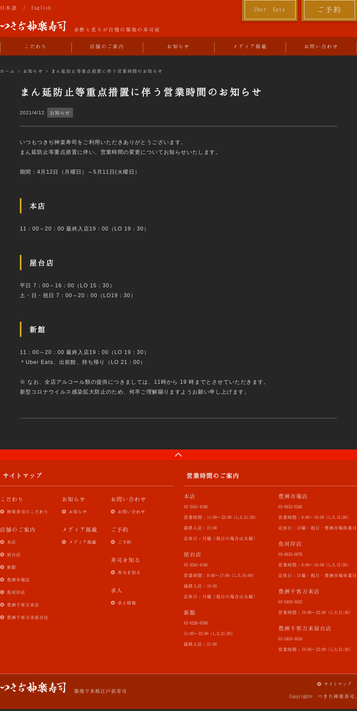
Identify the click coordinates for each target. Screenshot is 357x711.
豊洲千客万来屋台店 (28, 617)
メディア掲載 (250, 46)
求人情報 (127, 602)
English (41, 7)
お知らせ (178, 46)
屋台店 (14, 554)
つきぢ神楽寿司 (33, 26)
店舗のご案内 (107, 46)
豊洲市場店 (18, 579)
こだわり (35, 46)
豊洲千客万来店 (23, 604)
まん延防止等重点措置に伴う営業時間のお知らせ (107, 71)
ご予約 (329, 9)
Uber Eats (270, 9)
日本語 (8, 7)
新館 (11, 567)
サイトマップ (338, 684)
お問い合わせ (321, 46)
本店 (11, 542)
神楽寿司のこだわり (28, 511)
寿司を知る (129, 572)
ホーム (7, 71)
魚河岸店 (16, 592)
